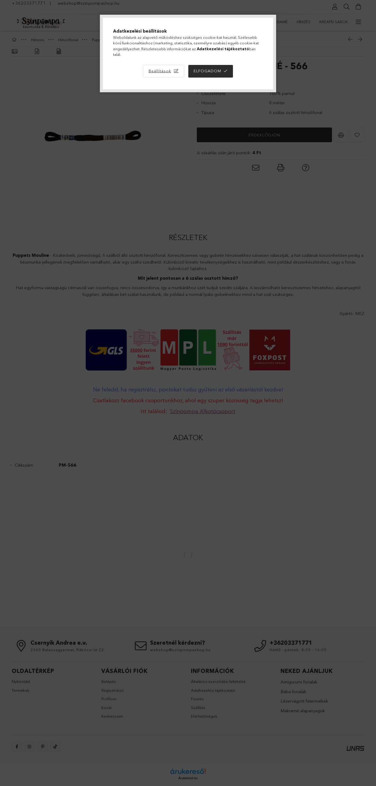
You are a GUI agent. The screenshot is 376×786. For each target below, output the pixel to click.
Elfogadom (207, 70)
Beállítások (160, 70)
